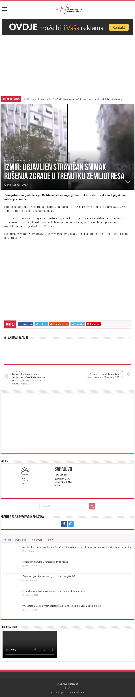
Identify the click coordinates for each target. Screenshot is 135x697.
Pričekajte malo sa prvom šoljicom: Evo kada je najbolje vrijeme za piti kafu (61, 605)
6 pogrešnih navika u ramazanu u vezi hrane (45, 561)
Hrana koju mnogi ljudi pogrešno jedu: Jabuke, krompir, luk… (53, 591)
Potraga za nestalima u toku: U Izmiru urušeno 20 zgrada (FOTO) (104, 374)
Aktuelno (20, 160)
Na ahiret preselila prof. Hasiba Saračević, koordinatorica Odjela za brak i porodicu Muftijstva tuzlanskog (72, 99)
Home (8, 160)
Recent (7, 539)
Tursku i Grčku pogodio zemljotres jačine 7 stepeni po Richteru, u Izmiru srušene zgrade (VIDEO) (30, 377)
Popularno (20, 539)
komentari (36, 539)
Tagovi (49, 539)
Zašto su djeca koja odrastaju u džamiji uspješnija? (48, 576)
